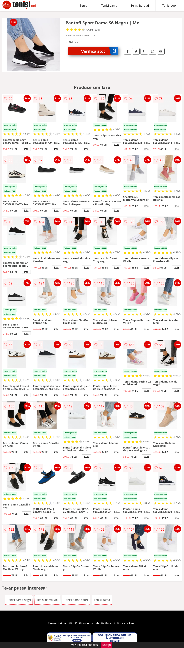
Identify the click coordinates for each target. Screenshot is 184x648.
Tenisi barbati (140, 6)
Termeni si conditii (60, 623)
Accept (106, 645)
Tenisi (84, 6)
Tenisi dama (109, 6)
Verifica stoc (99, 51)
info (26, 148)
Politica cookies (124, 623)
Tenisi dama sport (76, 600)
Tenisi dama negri (19, 600)
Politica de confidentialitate (93, 623)
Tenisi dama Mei (47, 600)
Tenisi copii (169, 6)
